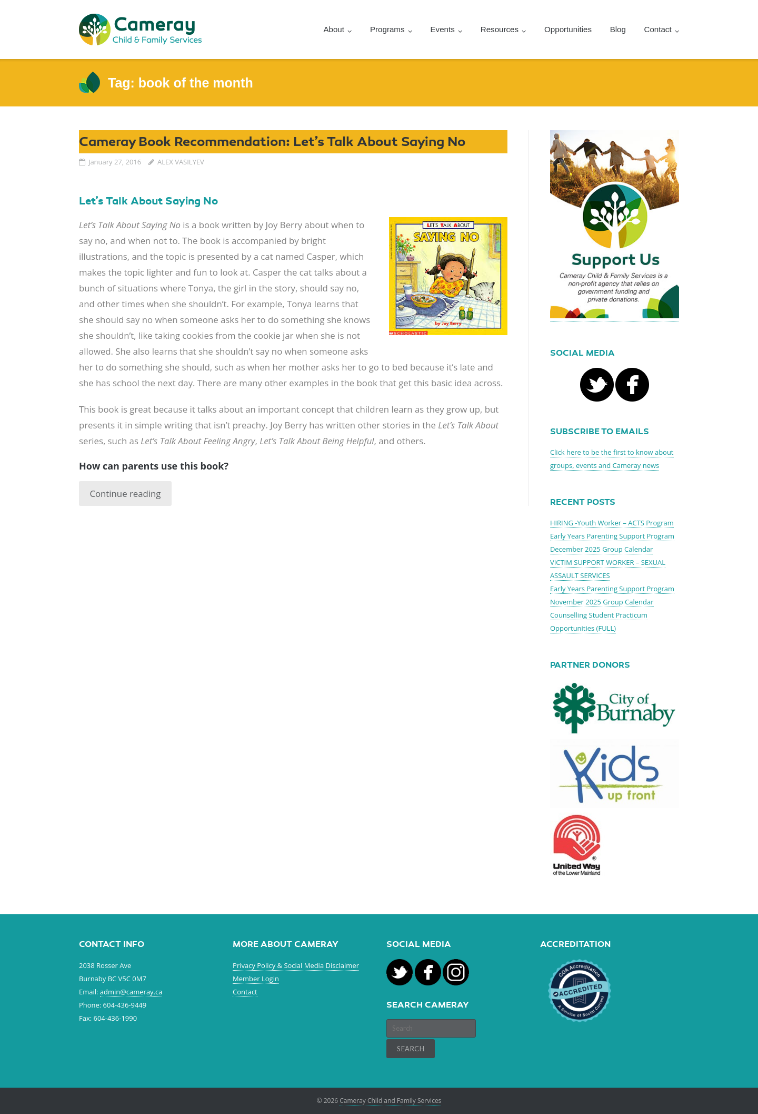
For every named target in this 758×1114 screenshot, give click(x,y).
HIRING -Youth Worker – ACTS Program (612, 522)
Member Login (256, 978)
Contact (245, 991)
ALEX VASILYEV (180, 162)
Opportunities (568, 29)
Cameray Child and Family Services (390, 1100)
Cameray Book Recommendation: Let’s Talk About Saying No (272, 141)
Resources (499, 29)
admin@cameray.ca (131, 991)
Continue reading (125, 493)
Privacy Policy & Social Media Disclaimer (296, 965)
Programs (387, 29)
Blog (618, 29)
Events (443, 29)
